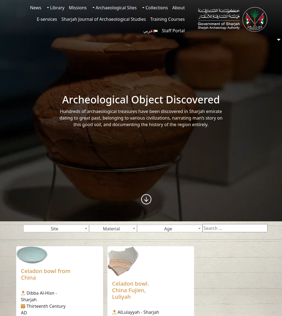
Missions (78, 8)
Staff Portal (173, 31)
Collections (156, 8)
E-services (47, 19)
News (35, 8)
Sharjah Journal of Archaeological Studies (103, 19)
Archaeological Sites (116, 8)
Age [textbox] (168, 229)
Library (57, 8)
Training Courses (167, 19)
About (178, 8)
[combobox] (56, 228)
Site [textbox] (54, 229)
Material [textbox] (111, 229)
